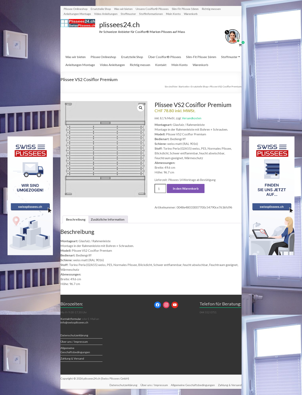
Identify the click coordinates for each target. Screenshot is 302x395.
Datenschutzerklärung (74, 335)
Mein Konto (173, 13)
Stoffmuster (128, 13)
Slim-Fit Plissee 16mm (185, 9)
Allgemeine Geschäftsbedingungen (193, 385)
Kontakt (160, 65)
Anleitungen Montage (77, 13)
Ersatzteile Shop (101, 9)
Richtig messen (211, 9)
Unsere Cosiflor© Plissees (152, 9)
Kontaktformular (70, 319)
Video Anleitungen (106, 13)
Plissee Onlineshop (76, 9)
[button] (140, 108)
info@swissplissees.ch (74, 322)
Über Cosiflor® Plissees (164, 57)
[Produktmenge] (160, 188)
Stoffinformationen (151, 13)
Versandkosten (191, 118)
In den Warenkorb (186, 188)
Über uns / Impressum (74, 341)
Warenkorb (191, 13)
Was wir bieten (123, 9)
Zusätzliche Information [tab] (107, 219)
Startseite (184, 86)
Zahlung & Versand (72, 358)
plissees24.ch (120, 24)
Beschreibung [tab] (75, 219)
